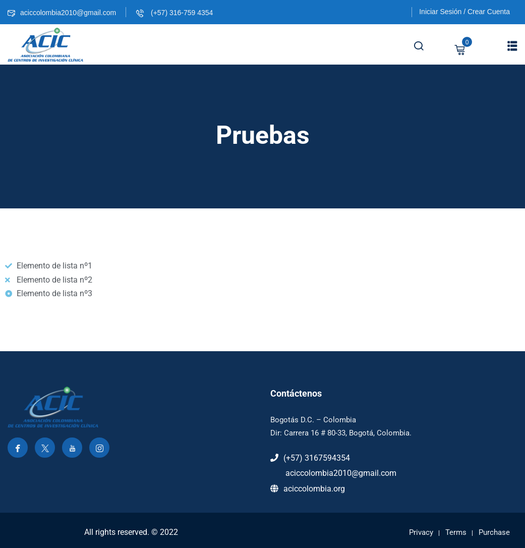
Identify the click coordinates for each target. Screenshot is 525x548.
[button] (512, 45)
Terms (455, 532)
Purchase (494, 532)
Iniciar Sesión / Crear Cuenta (464, 12)
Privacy (421, 532)
